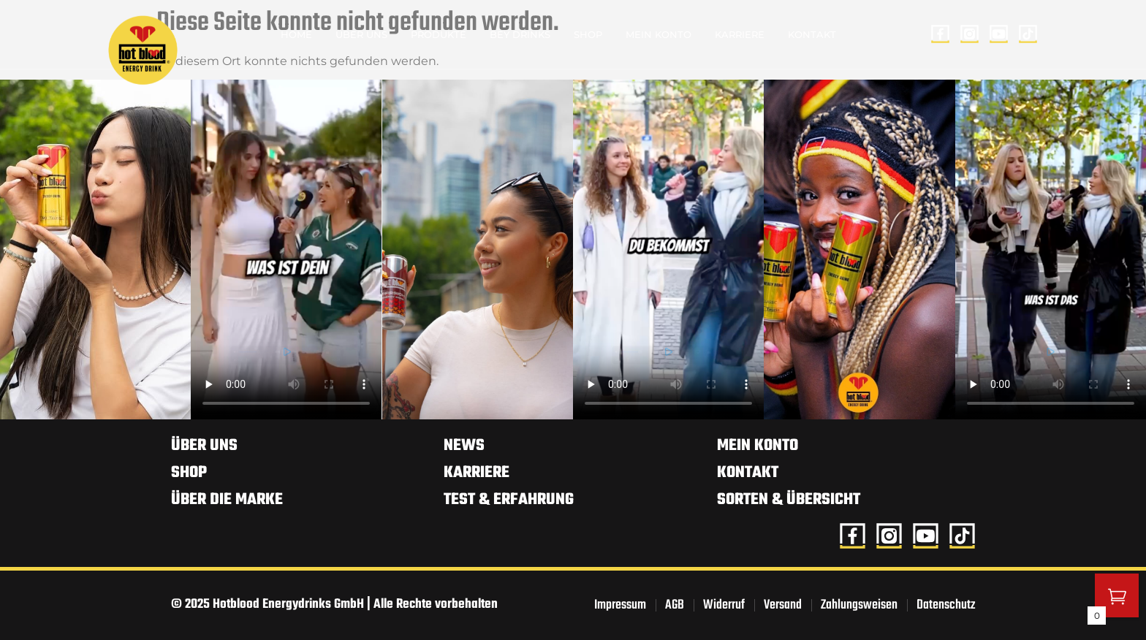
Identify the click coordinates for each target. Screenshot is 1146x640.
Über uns (361, 34)
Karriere (739, 34)
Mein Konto (658, 34)
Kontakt (812, 34)
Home (296, 34)
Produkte (438, 34)
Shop (588, 34)
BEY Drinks (520, 34)
